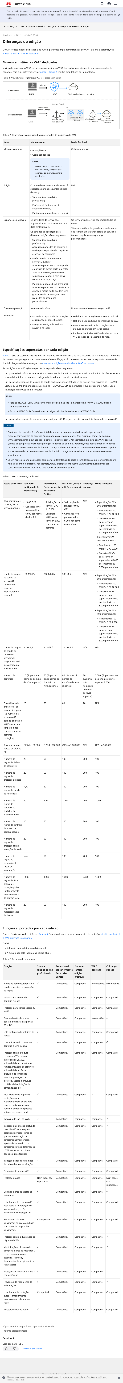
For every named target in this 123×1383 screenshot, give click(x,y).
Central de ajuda (10, 26)
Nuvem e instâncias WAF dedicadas (21, 53)
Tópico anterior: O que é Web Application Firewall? (28, 1326)
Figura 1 (53, 72)
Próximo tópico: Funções (15, 1330)
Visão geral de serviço (56, 26)
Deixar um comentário (32, 1349)
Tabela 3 (43, 934)
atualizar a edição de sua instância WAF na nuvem (68, 363)
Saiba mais (20, 1380)
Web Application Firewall (32, 26)
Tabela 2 (7, 355)
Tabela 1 (43, 72)
